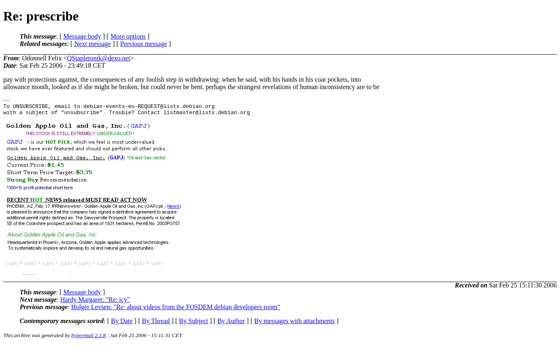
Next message (92, 43)
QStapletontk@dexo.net (98, 58)
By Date (122, 324)
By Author (231, 324)
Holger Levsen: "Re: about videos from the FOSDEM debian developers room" (175, 310)
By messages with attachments (294, 324)
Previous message (143, 43)
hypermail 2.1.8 (88, 339)
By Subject (193, 324)
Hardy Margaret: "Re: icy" (95, 303)
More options (128, 36)
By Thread (156, 324)
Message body (82, 36)
